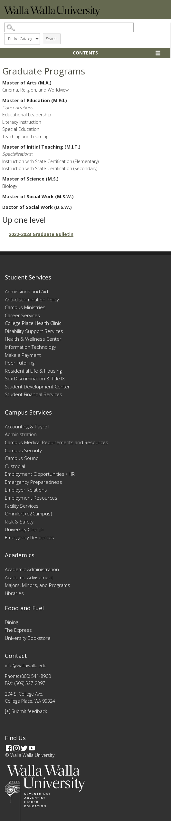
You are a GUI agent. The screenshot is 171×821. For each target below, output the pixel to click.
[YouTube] (32, 748)
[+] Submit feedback (26, 711)
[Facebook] (9, 748)
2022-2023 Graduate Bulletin (41, 234)
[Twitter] (24, 748)
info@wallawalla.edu (25, 665)
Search (52, 39)
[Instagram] (16, 748)
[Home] (52, 15)
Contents (85, 53)
